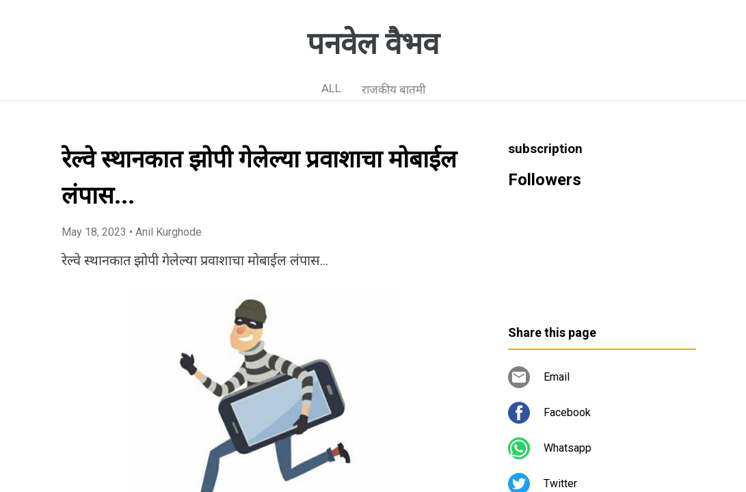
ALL (331, 88)
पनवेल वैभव (373, 44)
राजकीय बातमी (393, 89)
